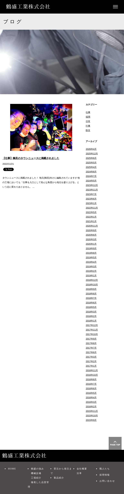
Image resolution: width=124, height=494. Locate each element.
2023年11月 (92, 189)
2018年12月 (92, 280)
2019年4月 (91, 262)
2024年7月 (91, 176)
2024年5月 (91, 180)
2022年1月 (91, 217)
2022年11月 (92, 208)
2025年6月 (91, 158)
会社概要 (82, 469)
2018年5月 (91, 307)
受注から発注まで (61, 471)
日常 (88, 121)
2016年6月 (91, 388)
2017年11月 (92, 329)
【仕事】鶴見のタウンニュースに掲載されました (30, 158)
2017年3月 (91, 357)
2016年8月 (91, 379)
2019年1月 (91, 275)
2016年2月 (91, 406)
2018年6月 (91, 302)
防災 (88, 130)
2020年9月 (91, 230)
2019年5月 (91, 257)
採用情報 (104, 475)
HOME (12, 469)
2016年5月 (91, 393)
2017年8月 (91, 343)
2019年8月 (91, 253)
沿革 (79, 473)
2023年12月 (92, 185)
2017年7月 (91, 348)
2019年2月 (91, 271)
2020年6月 (91, 235)
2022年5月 (91, 212)
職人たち (104, 469)
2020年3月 (91, 239)
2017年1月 (91, 366)
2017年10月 (92, 334)
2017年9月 (91, 339)
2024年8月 (91, 171)
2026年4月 (91, 149)
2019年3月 (91, 266)
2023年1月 (91, 203)
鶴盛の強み (37, 469)
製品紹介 (59, 478)
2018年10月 (92, 284)
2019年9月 (91, 248)
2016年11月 (92, 370)
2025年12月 (92, 153)
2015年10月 (92, 415)
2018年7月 (91, 298)
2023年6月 (91, 198)
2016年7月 (91, 384)
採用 (88, 117)
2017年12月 (92, 325)
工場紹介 (36, 478)
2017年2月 (91, 361)
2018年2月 (91, 316)
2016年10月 (92, 375)
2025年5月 (91, 162)
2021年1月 (91, 221)
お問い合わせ (107, 481)
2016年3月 (91, 402)
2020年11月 (92, 226)
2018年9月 (91, 289)
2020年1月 (91, 244)
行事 (88, 126)
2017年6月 (91, 352)
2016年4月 (91, 397)
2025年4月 (91, 167)
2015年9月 (91, 420)
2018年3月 (91, 311)
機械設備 (36, 473)
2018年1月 (91, 320)
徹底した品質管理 (38, 484)
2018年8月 (91, 293)
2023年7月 (91, 194)
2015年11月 (92, 411)
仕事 (88, 112)
